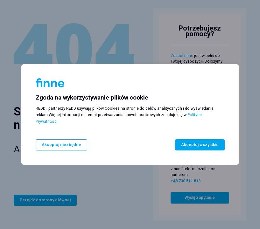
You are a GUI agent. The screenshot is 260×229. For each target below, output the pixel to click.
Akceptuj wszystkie (200, 144)
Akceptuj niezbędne (61, 144)
